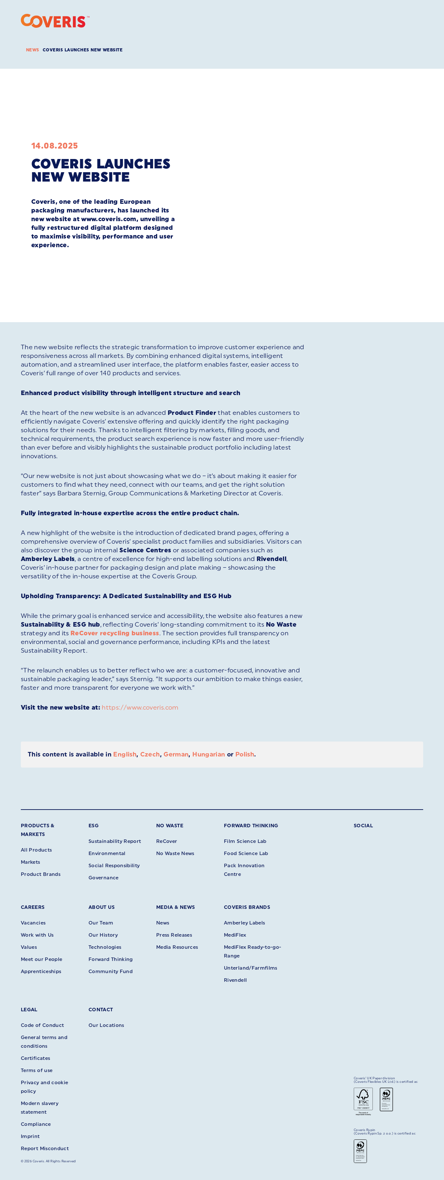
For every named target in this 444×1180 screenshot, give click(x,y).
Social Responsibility (114, 866)
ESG (94, 826)
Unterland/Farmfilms (250, 968)
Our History (103, 935)
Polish (244, 754)
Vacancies (33, 923)
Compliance (36, 1124)
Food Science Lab (246, 853)
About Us (102, 907)
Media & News (175, 907)
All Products (36, 850)
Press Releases (174, 935)
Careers (33, 907)
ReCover (166, 841)
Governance (104, 878)
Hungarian (208, 754)
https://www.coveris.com (140, 707)
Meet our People (41, 959)
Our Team (101, 923)
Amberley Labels (244, 923)
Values (29, 947)
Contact (101, 1010)
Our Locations (106, 1025)
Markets (30, 862)
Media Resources (177, 947)
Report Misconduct (45, 1149)
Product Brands (40, 874)
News (32, 50)
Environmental (107, 853)
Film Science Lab (245, 841)
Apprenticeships (41, 971)
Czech (150, 754)
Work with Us (37, 935)
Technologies (105, 947)
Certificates (35, 1058)
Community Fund (111, 971)
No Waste (169, 826)
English (124, 754)
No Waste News (175, 853)
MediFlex (235, 935)
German (176, 754)
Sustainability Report (115, 841)
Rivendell (235, 980)
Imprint (30, 1136)
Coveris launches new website (83, 50)
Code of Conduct (42, 1025)
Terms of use (36, 1070)
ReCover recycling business (114, 633)
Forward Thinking (251, 826)
